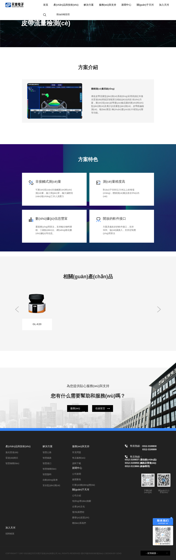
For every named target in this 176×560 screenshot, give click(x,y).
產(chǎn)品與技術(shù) (66, 4)
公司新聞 (76, 474)
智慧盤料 (47, 474)
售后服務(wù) (78, 458)
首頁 (45, 4)
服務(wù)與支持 (107, 4)
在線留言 (100, 408)
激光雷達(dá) (12, 452)
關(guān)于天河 (145, 4)
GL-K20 (37, 324)
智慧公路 (47, 452)
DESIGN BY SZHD (113, 553)
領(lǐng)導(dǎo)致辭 (81, 501)
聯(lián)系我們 (79, 523)
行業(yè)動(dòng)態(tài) (83, 485)
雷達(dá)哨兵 (12, 458)
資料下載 (76, 463)
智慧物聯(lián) (12, 463)
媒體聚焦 (76, 479)
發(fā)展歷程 (78, 512)
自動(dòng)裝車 (50, 480)
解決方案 (89, 4)
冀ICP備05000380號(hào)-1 (93, 553)
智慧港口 (47, 463)
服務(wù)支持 (75, 412)
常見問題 (76, 452)
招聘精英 (10, 533)
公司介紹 (76, 495)
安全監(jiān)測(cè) (51, 485)
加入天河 (164, 4)
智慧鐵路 (47, 458)
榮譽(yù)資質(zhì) (80, 517)
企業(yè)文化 (78, 506)
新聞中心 (126, 4)
